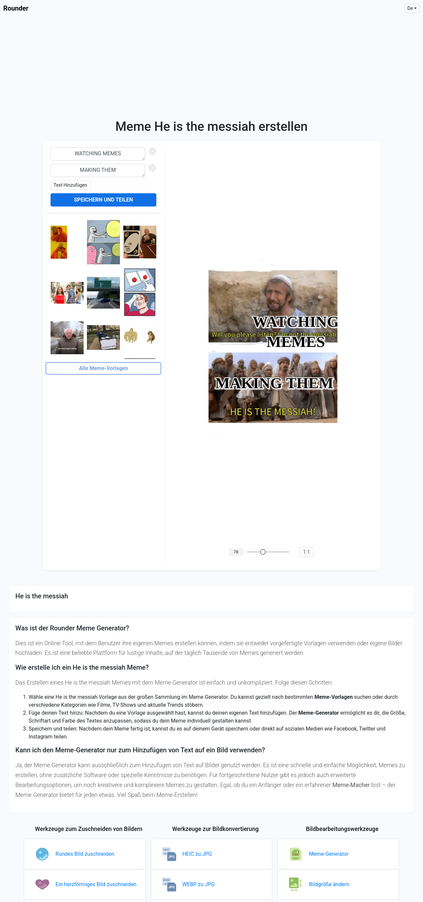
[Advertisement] (211, 66)
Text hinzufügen (70, 185)
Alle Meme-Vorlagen (103, 368)
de (410, 8)
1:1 (306, 552)
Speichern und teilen (103, 200)
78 (236, 551)
